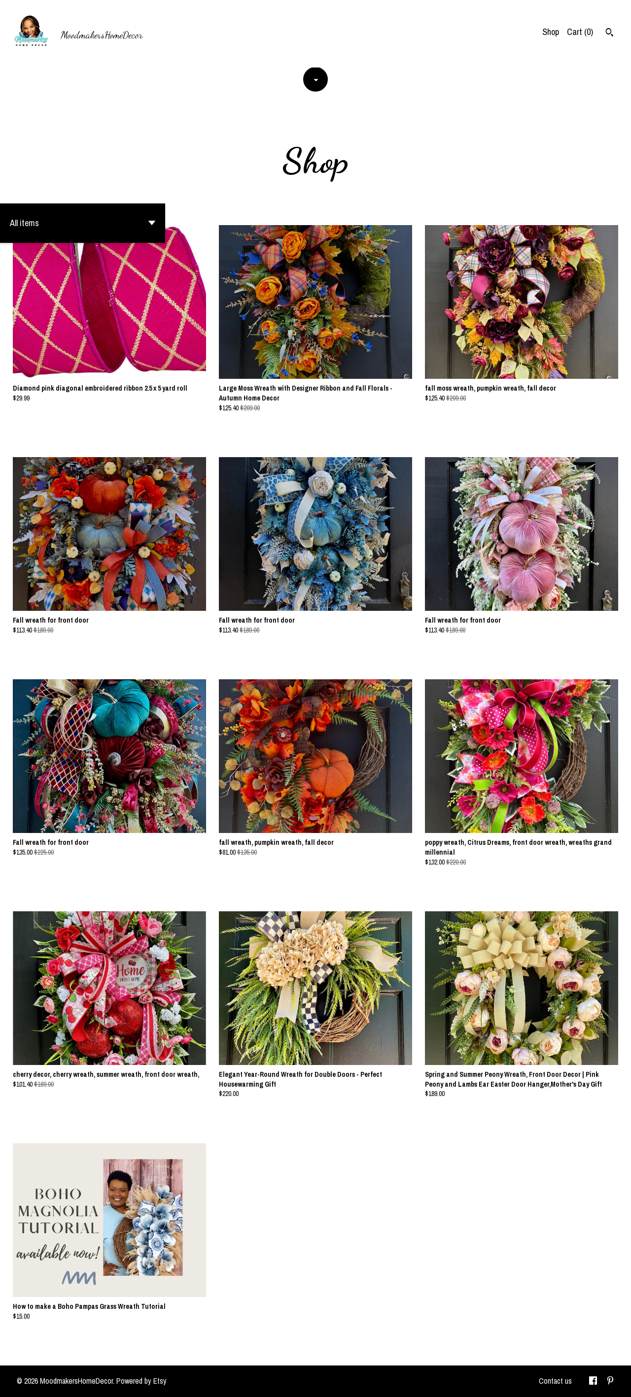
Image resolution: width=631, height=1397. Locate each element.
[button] (82, 223)
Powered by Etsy (141, 1380)
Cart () (580, 32)
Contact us (555, 1380)
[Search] (609, 33)
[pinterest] (610, 1381)
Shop (550, 32)
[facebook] (593, 1381)
